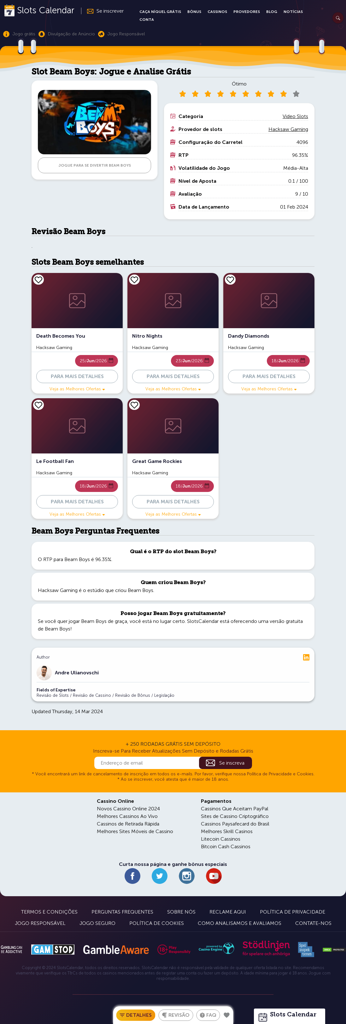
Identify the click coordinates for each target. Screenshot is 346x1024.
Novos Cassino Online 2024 (128, 809)
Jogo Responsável (40, 923)
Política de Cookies (156, 923)
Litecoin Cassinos (220, 839)
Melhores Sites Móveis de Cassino (135, 831)
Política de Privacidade (292, 912)
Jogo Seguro (97, 923)
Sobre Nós (181, 912)
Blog (271, 11)
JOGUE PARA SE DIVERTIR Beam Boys (94, 165)
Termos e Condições (49, 912)
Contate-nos (313, 923)
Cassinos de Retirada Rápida (128, 824)
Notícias (293, 11)
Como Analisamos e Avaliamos (239, 923)
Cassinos (217, 11)
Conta (146, 19)
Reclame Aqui (227, 912)
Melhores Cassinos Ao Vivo (127, 816)
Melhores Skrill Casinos (227, 831)
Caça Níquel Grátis (160, 11)
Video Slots (295, 116)
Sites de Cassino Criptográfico (235, 816)
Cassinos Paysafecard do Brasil (235, 824)
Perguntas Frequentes (122, 912)
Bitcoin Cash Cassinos (225, 846)
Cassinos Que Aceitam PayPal (234, 809)
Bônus (194, 11)
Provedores (246, 11)
